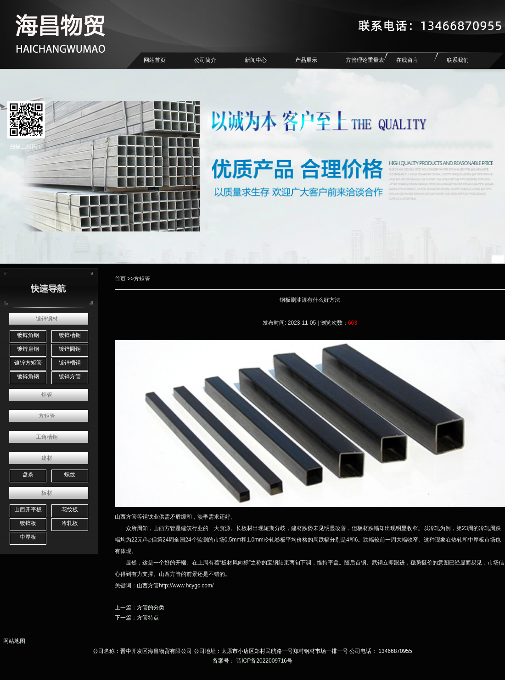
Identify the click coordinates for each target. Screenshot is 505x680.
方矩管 (47, 416)
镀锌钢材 (47, 318)
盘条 (28, 474)
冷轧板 (70, 523)
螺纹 (69, 474)
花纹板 (70, 509)
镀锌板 (28, 523)
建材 (46, 458)
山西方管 (126, 517)
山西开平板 (28, 509)
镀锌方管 (70, 376)
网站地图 (12, 641)
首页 (120, 279)
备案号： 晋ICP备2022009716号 (252, 661)
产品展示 (306, 60)
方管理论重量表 (365, 60)
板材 (46, 493)
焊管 (46, 395)
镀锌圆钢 (70, 349)
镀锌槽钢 (70, 335)
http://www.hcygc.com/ (186, 585)
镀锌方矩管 (28, 362)
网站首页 (155, 60)
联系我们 (458, 60)
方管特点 (148, 617)
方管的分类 (150, 607)
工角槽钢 (47, 437)
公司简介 (205, 60)
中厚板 (28, 537)
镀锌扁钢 (28, 349)
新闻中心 (256, 60)
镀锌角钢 (28, 335)
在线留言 (407, 60)
